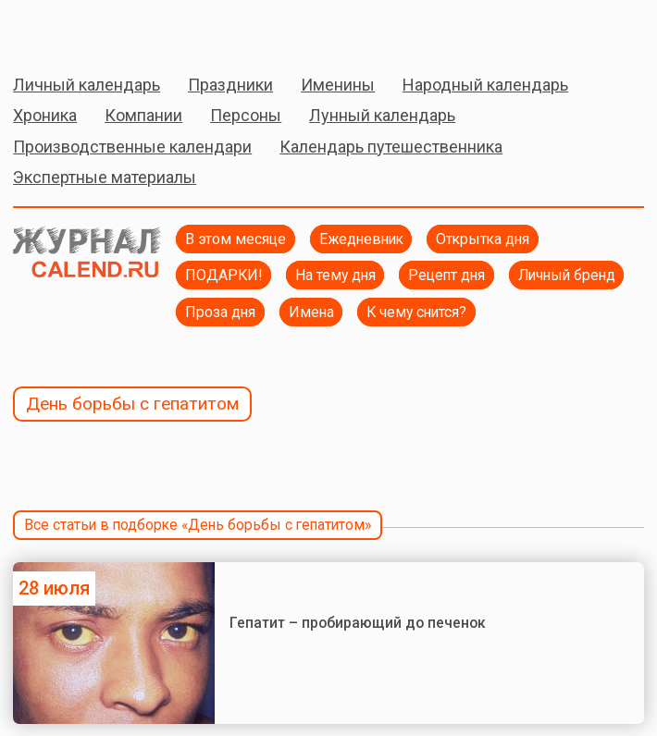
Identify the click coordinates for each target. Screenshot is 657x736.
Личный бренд (566, 275)
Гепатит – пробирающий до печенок (359, 623)
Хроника (45, 115)
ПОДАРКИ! (223, 275)
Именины (338, 84)
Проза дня (220, 312)
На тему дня (335, 275)
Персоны (245, 115)
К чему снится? (416, 312)
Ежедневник (361, 239)
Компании (143, 115)
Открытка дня (482, 239)
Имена (311, 312)
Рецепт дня (446, 275)
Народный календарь (485, 84)
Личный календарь (86, 84)
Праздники (230, 84)
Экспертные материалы (104, 177)
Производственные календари (132, 146)
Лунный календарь (382, 115)
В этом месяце (235, 239)
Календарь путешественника (390, 146)
